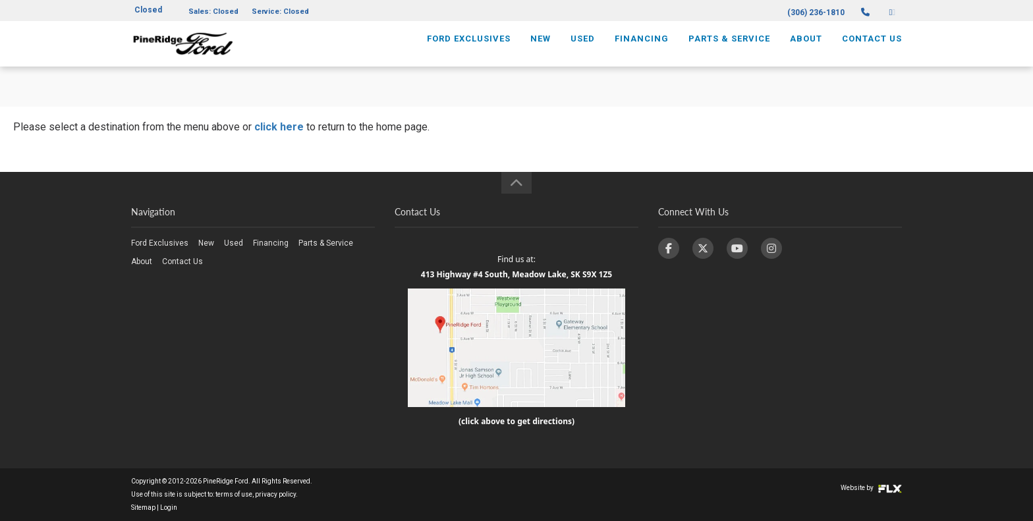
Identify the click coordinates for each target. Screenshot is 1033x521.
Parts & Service (729, 50)
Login (168, 507)
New (540, 50)
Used (583, 50)
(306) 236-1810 (816, 12)
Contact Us (872, 50)
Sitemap (143, 507)
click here (279, 127)
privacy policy (275, 494)
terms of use (233, 494)
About (806, 50)
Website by (871, 487)
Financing (642, 50)
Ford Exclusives (469, 50)
